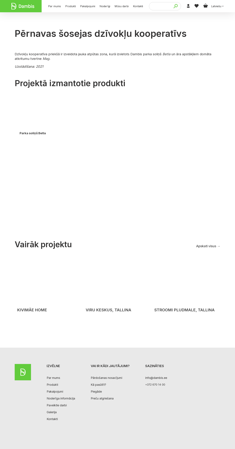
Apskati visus (208, 246)
